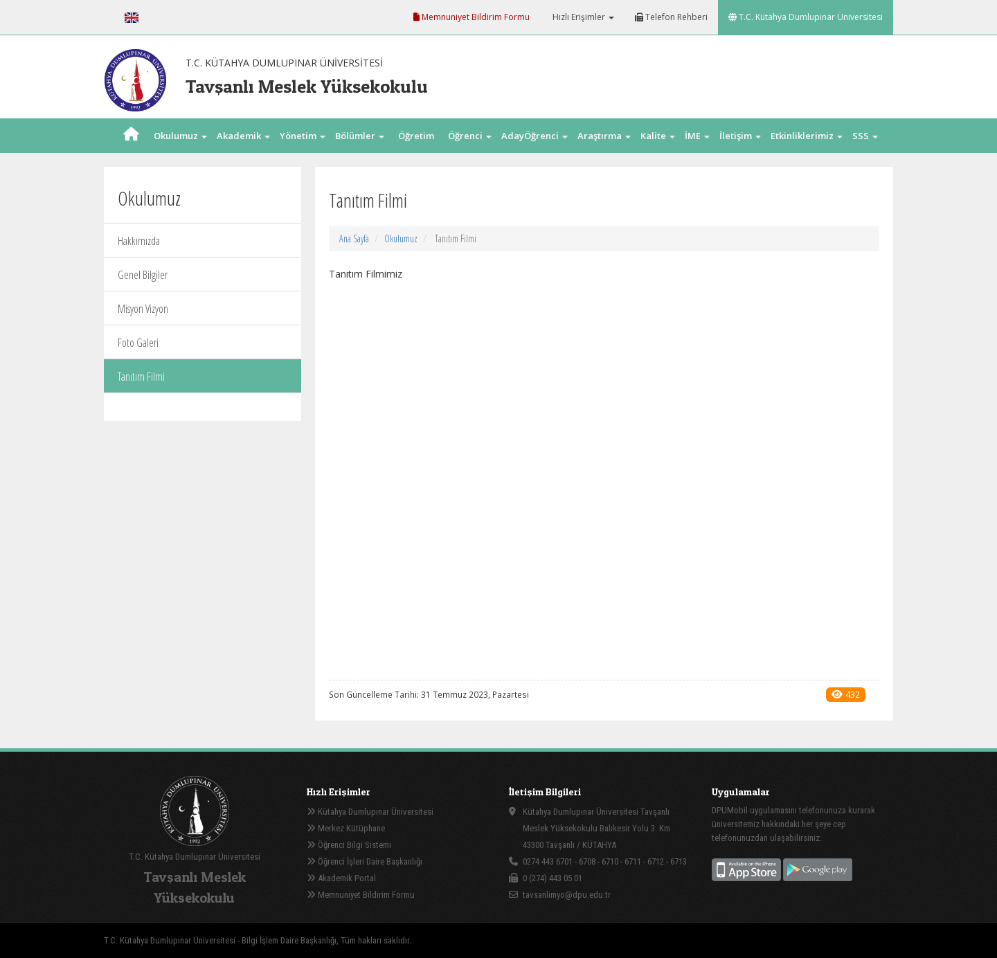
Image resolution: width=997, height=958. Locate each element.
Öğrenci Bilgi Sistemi (349, 845)
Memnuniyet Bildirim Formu (471, 17)
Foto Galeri (138, 342)
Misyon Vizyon (143, 308)
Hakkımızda (139, 240)
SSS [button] (865, 135)
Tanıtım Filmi (141, 376)
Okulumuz (400, 238)
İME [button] (697, 135)
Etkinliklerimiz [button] (807, 135)
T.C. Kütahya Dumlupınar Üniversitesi (805, 17)
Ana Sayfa (354, 238)
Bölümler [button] (359, 135)
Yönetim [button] (302, 135)
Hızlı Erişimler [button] (582, 17)
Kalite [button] (657, 135)
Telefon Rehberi (671, 17)
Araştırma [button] (604, 135)
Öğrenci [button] (470, 135)
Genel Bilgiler (143, 274)
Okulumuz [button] (180, 135)
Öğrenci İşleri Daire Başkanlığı (364, 861)
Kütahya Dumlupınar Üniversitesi (370, 811)
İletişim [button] (740, 135)
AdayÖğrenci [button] (534, 135)
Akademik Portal (341, 878)
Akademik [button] (243, 135)
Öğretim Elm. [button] (416, 153)
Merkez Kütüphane (346, 828)
